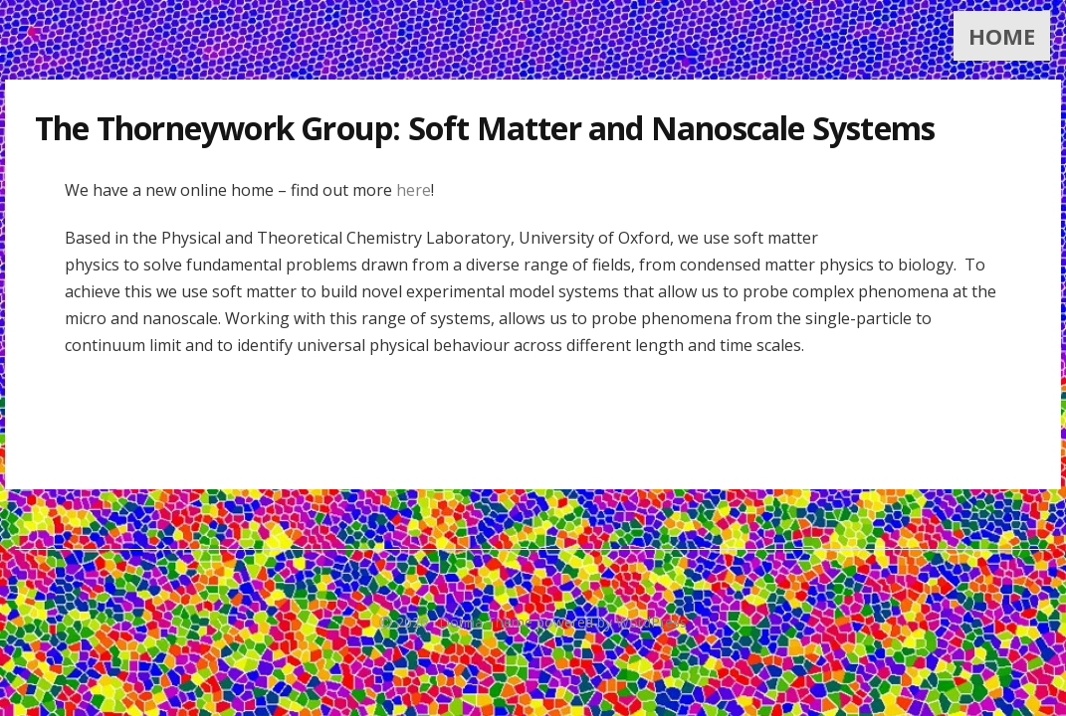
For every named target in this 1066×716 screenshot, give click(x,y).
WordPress (651, 622)
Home (1001, 36)
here (413, 190)
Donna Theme (487, 622)
